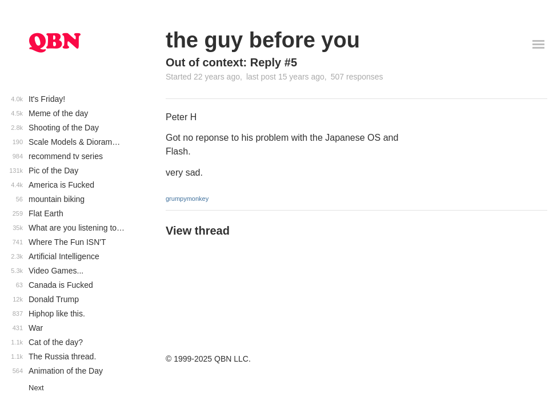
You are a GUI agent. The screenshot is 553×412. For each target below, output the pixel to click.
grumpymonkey (187, 198)
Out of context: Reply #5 (231, 62)
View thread (198, 230)
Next (36, 387)
